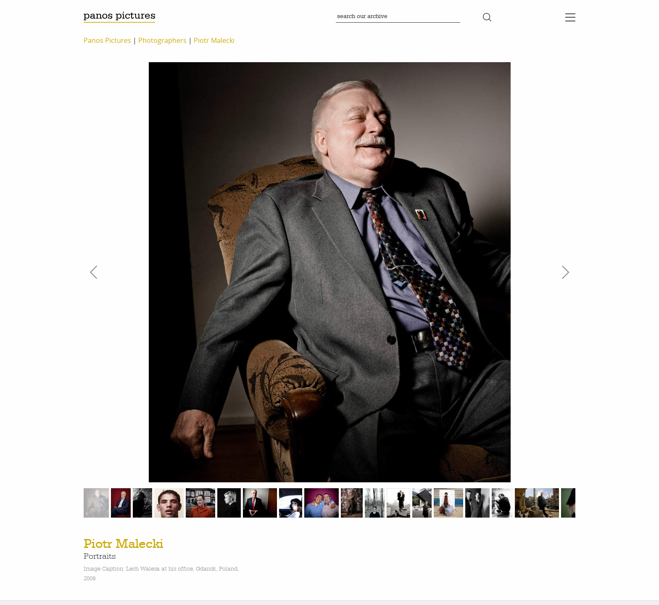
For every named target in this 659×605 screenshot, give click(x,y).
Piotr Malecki (214, 40)
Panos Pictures (107, 40)
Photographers (162, 40)
